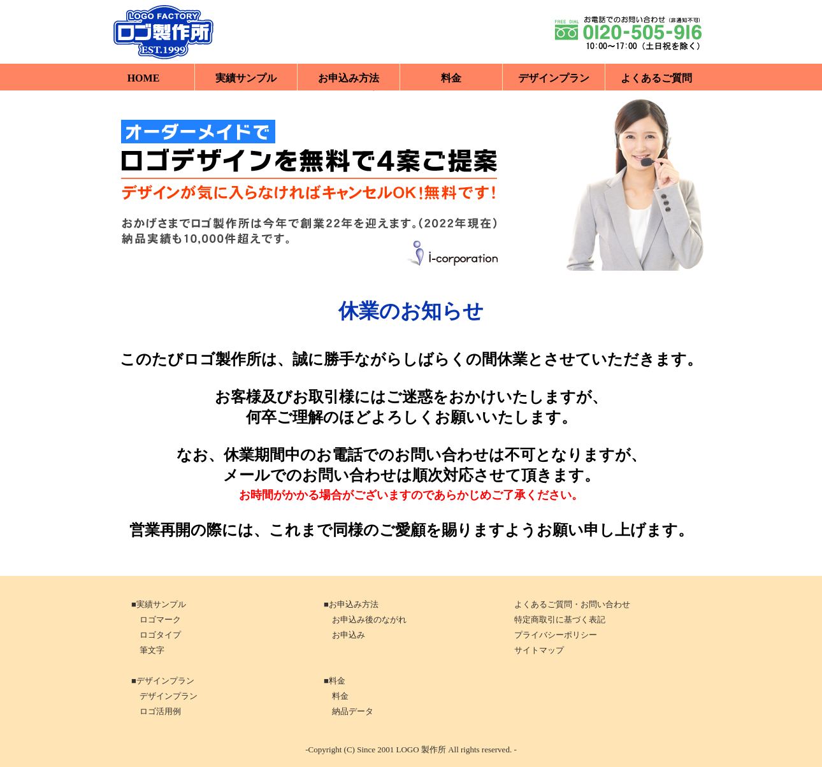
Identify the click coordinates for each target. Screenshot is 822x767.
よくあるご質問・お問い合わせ (572, 604)
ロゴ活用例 (155, 711)
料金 (451, 78)
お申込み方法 (348, 78)
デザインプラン (553, 78)
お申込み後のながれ (364, 619)
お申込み (343, 635)
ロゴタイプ (155, 635)
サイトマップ (539, 650)
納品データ (347, 711)
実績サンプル (246, 78)
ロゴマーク (155, 619)
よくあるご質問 (656, 78)
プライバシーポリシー (555, 635)
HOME (143, 78)
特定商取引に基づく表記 (559, 619)
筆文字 (146, 650)
